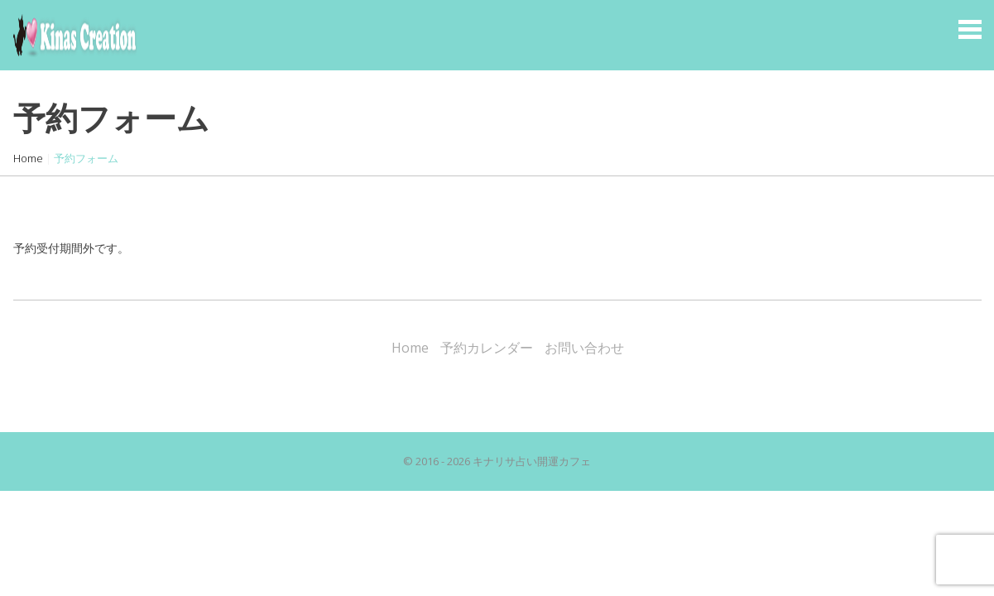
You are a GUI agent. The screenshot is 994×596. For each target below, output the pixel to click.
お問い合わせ (584, 348)
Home (28, 158)
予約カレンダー (486, 348)
